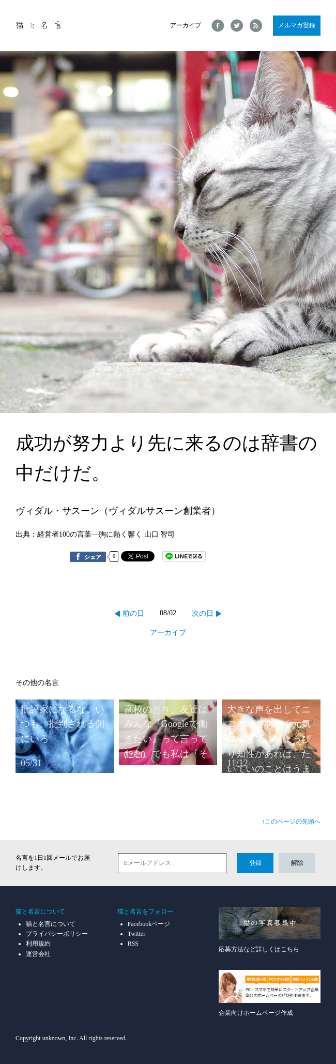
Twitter (136, 933)
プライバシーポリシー (57, 933)
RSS (133, 943)
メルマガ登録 (296, 25)
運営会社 (38, 953)
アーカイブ (185, 25)
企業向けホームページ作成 (269, 993)
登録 (255, 863)
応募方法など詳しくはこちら (269, 930)
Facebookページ (149, 924)
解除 (297, 863)
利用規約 (38, 943)
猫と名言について (50, 924)
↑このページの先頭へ (291, 821)
